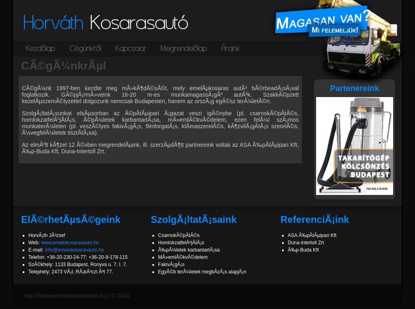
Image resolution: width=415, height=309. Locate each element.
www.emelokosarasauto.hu (70, 243)
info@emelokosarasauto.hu (74, 250)
